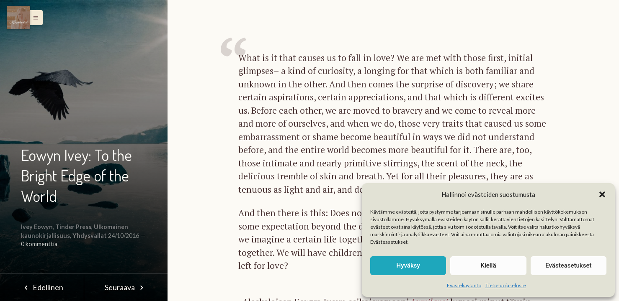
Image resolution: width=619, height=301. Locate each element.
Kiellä (488, 265)
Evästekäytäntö (464, 285)
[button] (602, 194)
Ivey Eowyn (37, 226)
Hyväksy (408, 265)
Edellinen (42, 287)
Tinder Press (73, 226)
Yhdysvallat (89, 235)
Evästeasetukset (568, 265)
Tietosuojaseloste (505, 285)
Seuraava (126, 287)
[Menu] (18, 17)
